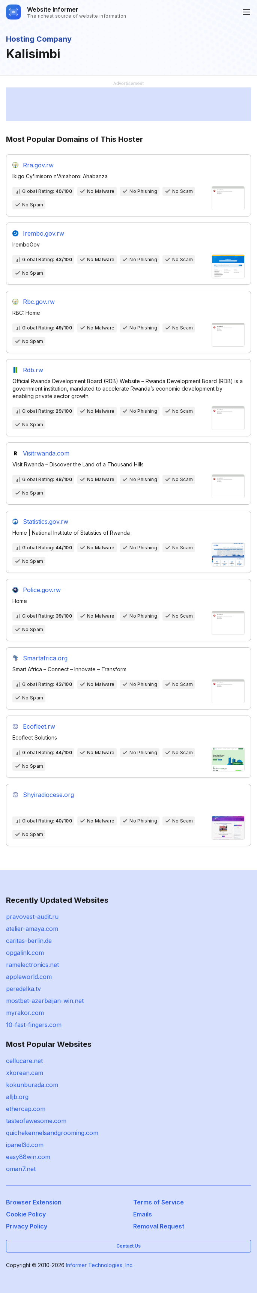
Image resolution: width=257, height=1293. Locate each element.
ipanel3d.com (25, 1145)
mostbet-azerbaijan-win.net (45, 1000)
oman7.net (21, 1169)
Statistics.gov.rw (45, 521)
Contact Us (128, 1246)
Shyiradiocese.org (48, 794)
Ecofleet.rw (39, 726)
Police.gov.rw (42, 590)
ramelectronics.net (32, 964)
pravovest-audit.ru (32, 916)
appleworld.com (29, 976)
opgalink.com (25, 952)
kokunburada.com (32, 1085)
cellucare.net (24, 1060)
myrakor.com (25, 1012)
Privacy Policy (26, 1226)
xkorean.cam (24, 1072)
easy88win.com (28, 1157)
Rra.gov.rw (38, 165)
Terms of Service (158, 1202)
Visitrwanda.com (46, 453)
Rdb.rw (33, 370)
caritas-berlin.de (29, 940)
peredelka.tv (23, 988)
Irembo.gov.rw (43, 233)
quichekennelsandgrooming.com (52, 1133)
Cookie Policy (26, 1214)
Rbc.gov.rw (39, 301)
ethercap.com (25, 1109)
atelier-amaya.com (32, 928)
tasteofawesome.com (36, 1121)
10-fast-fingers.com (34, 1024)
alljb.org (17, 1097)
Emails (142, 1214)
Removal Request (158, 1226)
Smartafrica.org (45, 658)
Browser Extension (34, 1202)
